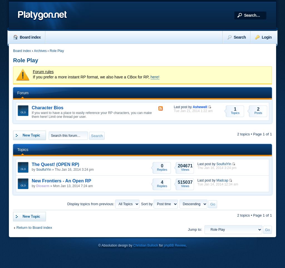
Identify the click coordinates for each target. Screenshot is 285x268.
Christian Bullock (145, 245)
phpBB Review (175, 245)
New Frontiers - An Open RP (61, 180)
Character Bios (47, 107)
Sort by (159, 204)
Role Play (57, 51)
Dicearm (42, 186)
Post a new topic (29, 135)
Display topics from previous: (103, 204)
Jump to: (195, 229)
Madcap (222, 180)
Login (263, 37)
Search (236, 37)
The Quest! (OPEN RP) (55, 164)
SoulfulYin (43, 170)
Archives (40, 51)
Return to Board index (34, 227)
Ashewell (200, 107)
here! (155, 77)
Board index (27, 37)
